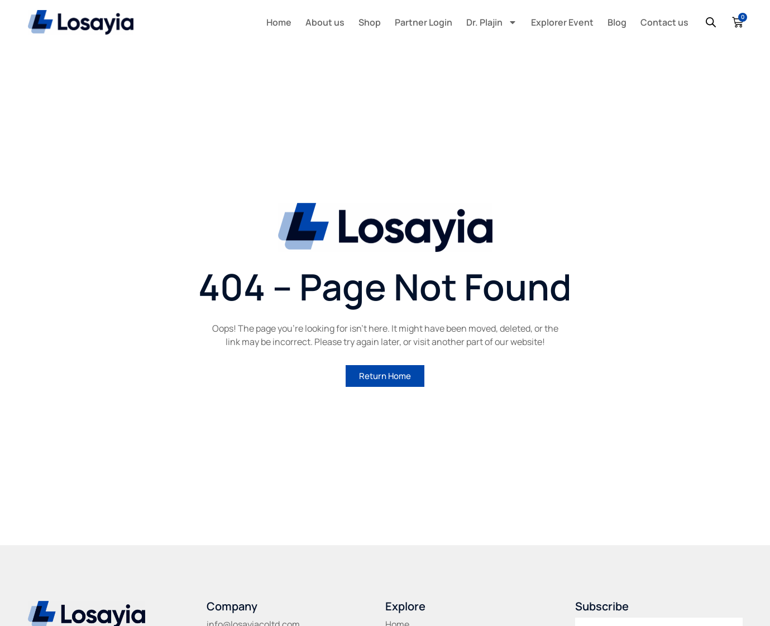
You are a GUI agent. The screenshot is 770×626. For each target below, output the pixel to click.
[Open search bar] (710, 22)
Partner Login (423, 22)
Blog (617, 22)
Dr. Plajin (491, 22)
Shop (369, 22)
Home (278, 22)
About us (325, 22)
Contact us (664, 22)
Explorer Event (562, 22)
